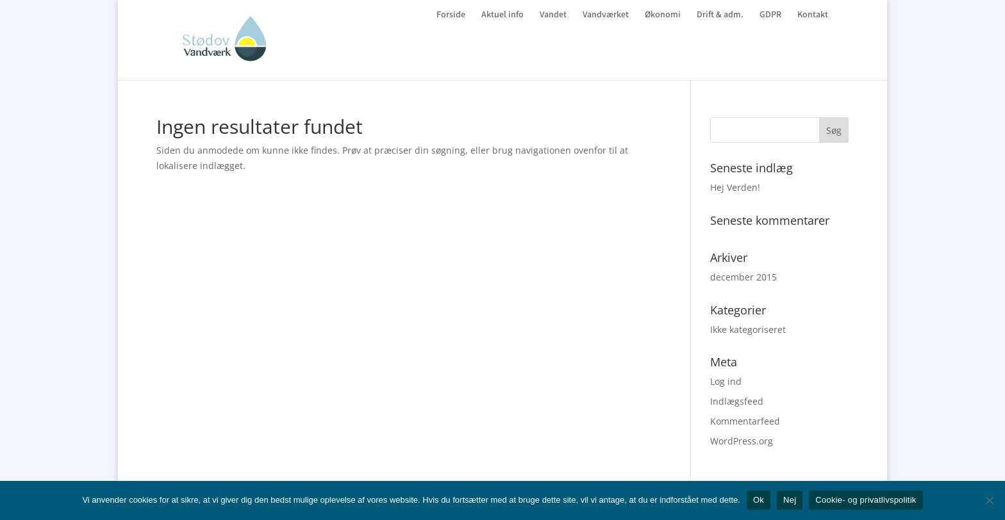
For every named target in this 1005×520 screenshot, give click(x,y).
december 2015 (743, 277)
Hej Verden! (735, 187)
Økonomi (663, 15)
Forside (450, 15)
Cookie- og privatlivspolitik (865, 500)
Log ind (726, 381)
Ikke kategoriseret (748, 329)
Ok (758, 500)
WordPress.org (741, 441)
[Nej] (989, 500)
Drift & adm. (720, 15)
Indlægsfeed (736, 401)
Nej (789, 500)
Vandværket (606, 15)
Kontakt (812, 15)
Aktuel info (502, 15)
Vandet (553, 15)
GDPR (770, 15)
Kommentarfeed (745, 421)
